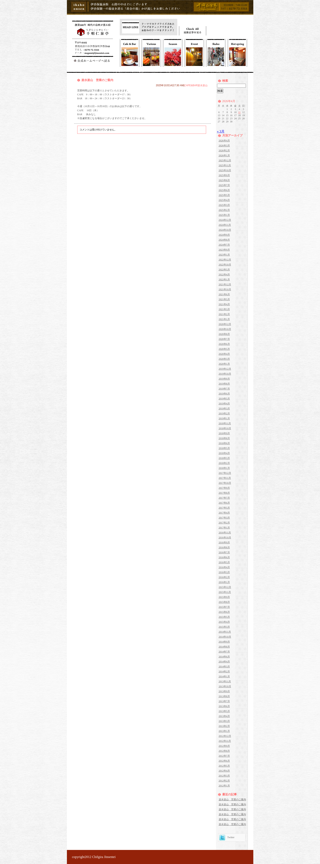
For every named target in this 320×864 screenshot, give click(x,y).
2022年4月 (224, 274)
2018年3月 (224, 458)
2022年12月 (225, 259)
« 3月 (221, 131)
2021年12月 (225, 284)
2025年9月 (224, 175)
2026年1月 (224, 155)
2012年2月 (224, 780)
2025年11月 (225, 165)
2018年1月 (224, 468)
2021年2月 (224, 314)
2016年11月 (225, 532)
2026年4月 (224, 140)
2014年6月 (224, 656)
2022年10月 (225, 264)
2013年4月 (224, 716)
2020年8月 (224, 334)
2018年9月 (224, 433)
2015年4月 (224, 621)
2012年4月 (224, 770)
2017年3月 (224, 517)
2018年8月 (224, 438)
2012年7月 (224, 755)
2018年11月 (225, 423)
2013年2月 (224, 726)
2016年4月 (224, 567)
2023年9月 (224, 249)
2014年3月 (224, 666)
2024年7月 (224, 244)
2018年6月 (224, 443)
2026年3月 (224, 145)
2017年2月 (224, 522)
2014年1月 (224, 676)
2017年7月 (224, 497)
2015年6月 (224, 612)
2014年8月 (224, 646)
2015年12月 (225, 587)
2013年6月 (224, 706)
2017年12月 (225, 473)
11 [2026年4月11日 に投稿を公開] (239, 112)
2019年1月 (224, 418)
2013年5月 (224, 711)
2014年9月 (224, 641)
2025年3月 (224, 205)
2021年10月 (225, 289)
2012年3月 (224, 775)
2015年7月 (224, 607)
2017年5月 (224, 507)
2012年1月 (224, 785)
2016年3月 (224, 572)
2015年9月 (224, 597)
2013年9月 (224, 691)
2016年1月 (224, 582)
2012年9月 (224, 745)
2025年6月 (224, 190)
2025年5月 (224, 195)
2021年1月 (224, 319)
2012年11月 (225, 741)
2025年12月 (225, 160)
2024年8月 (224, 239)
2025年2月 (224, 210)
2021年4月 (224, 304)
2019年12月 (225, 368)
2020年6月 (224, 344)
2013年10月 (225, 686)
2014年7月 (224, 651)
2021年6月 (224, 294)
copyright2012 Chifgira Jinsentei (94, 857)
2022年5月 (224, 269)
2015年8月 (224, 602)
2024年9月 (224, 234)
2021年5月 (224, 299)
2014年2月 (224, 671)
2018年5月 (224, 448)
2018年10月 (225, 428)
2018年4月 (224, 453)
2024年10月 (225, 229)
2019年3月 (224, 408)
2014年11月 (225, 631)
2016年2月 (224, 577)
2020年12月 (225, 324)
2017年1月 (224, 527)
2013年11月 (225, 681)
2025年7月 (224, 185)
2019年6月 (224, 393)
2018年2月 (224, 463)
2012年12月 (225, 736)
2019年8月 (224, 383)
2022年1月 (224, 279)
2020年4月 (224, 354)
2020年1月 (224, 363)
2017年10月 (225, 483)
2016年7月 (224, 552)
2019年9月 (224, 378)
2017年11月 (225, 478)
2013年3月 (224, 721)
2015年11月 (225, 592)
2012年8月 (224, 750)
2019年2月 (224, 413)
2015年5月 (224, 616)
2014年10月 (225, 636)
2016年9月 (224, 542)
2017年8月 (224, 492)
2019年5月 (224, 398)
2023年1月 (224, 254)
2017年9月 (224, 487)
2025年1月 (224, 215)
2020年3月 (224, 358)
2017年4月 (224, 512)
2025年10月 (225, 170)
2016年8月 (224, 547)
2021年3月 (224, 309)
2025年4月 (224, 200)
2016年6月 (224, 557)
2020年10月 (225, 329)
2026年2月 (224, 150)
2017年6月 (224, 502)
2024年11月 (225, 224)
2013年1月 (224, 731)
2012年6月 (224, 760)
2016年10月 (225, 537)
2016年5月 (224, 562)
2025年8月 (224, 180)
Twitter (226, 837)
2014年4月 (224, 661)
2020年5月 (224, 349)
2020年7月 (224, 339)
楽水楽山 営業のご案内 (97, 80)
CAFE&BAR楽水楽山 (196, 85)
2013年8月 (224, 696)
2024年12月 (225, 220)
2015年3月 (224, 626)
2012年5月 (224, 765)
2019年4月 (224, 403)
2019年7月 (224, 388)
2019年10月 (225, 373)
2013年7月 (224, 701)
